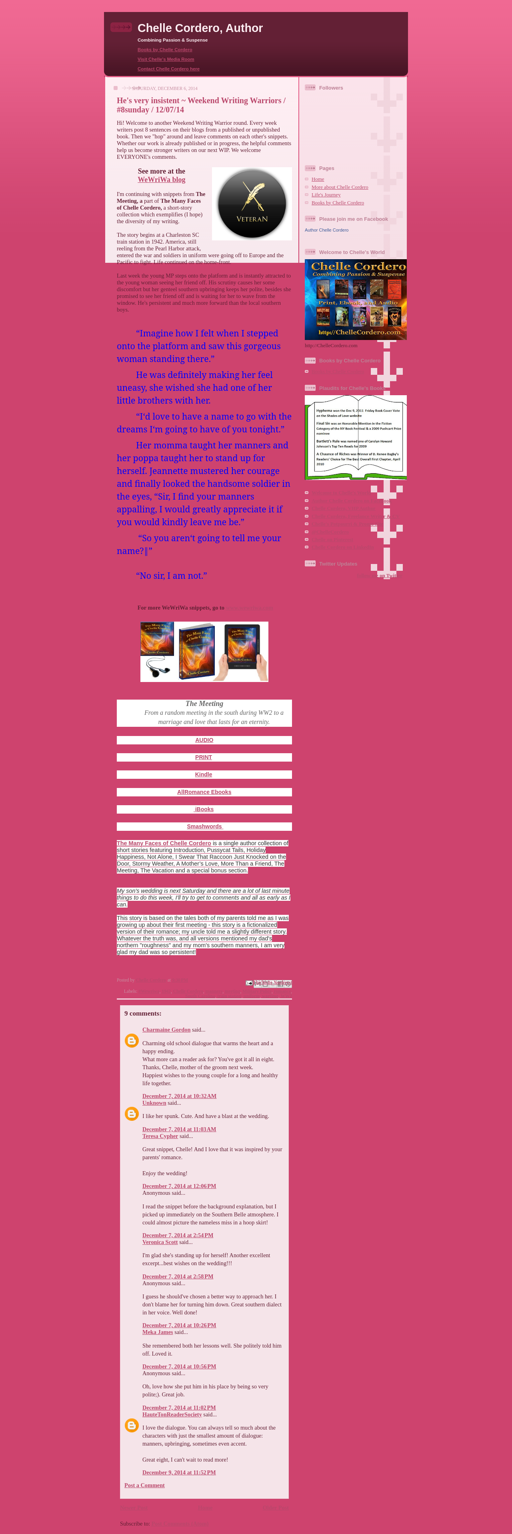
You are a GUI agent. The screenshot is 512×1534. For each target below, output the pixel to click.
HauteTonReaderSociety (172, 1414)
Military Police (257, 991)
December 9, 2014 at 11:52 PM (179, 1472)
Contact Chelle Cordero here (169, 68)
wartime (270, 996)
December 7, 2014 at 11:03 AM (179, 1129)
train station (230, 996)
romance (282, 991)
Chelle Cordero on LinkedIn (343, 547)
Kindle (203, 774)
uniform (252, 996)
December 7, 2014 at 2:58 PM (177, 1276)
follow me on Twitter (379, 575)
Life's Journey (326, 195)
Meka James (157, 1332)
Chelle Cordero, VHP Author (344, 508)
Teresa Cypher (160, 1136)
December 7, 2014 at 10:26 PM (179, 1325)
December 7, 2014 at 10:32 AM (179, 1096)
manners (214, 991)
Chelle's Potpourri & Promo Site (347, 524)
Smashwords (205, 826)
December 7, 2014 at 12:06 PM (179, 1186)
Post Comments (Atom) (180, 1523)
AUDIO (204, 740)
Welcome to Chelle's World (341, 493)
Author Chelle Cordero (326, 230)
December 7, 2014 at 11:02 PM (179, 1407)
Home (205, 1507)
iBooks (204, 809)
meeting (232, 991)
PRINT (203, 757)
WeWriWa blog (161, 180)
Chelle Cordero (188, 991)
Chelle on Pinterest (332, 539)
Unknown (154, 1103)
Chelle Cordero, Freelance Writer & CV (356, 516)
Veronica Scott (160, 1242)
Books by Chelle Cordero (165, 49)
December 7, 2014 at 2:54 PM (177, 1235)
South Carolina (200, 996)
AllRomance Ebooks (204, 792)
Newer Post (134, 1507)
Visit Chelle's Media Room (166, 59)
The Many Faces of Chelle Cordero (164, 843)
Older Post (276, 1507)
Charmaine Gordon (166, 1029)
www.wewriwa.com (249, 607)
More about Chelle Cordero (340, 187)
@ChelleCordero (330, 532)
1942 (166, 991)
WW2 (286, 996)
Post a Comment (144, 1485)
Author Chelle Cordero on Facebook (352, 501)
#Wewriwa (148, 991)
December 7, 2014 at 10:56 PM (179, 1366)
